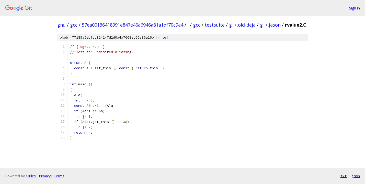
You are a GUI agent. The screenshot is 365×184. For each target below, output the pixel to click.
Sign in (354, 8)
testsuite (215, 25)
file (162, 37)
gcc (73, 25)
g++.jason (270, 25)
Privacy (45, 176)
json (356, 176)
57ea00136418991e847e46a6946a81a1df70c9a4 (132, 25)
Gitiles (31, 176)
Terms (59, 176)
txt (343, 176)
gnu (61, 25)
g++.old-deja (242, 25)
